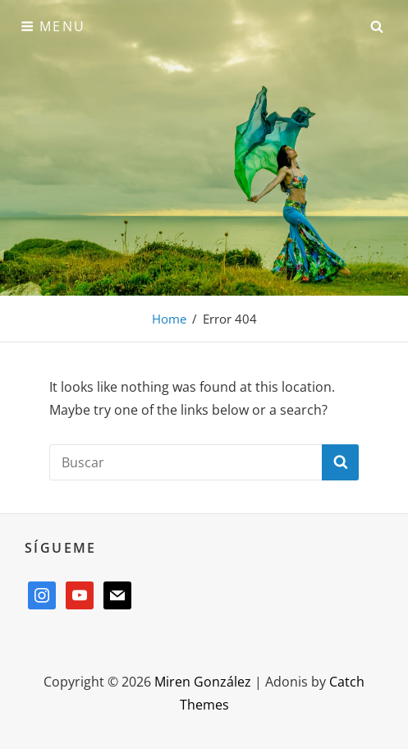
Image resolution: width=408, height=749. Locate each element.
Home (169, 318)
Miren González (202, 682)
